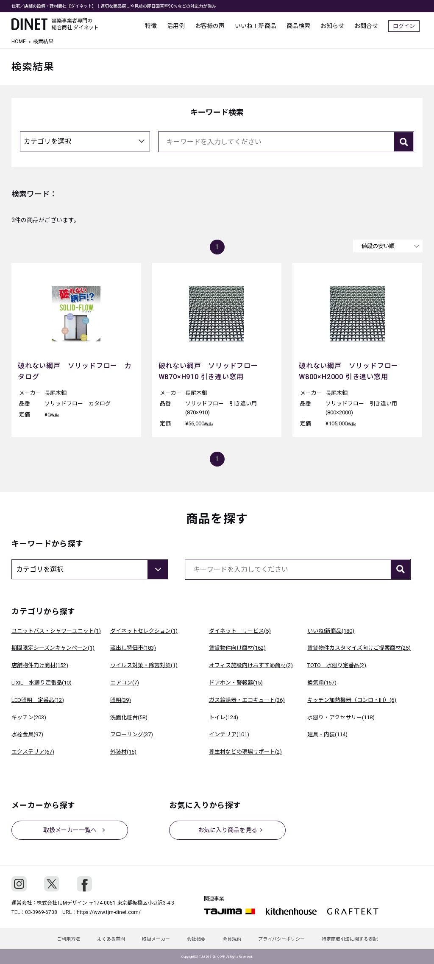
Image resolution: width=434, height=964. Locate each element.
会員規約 (232, 939)
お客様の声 (213, 25)
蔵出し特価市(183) (133, 648)
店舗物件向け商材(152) (39, 665)
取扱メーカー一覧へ (70, 830)
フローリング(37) (131, 734)
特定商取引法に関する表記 (350, 939)
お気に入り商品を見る (227, 830)
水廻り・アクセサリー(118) (341, 717)
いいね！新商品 (258, 25)
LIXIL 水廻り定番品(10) (41, 682)
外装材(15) (123, 752)
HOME (18, 42)
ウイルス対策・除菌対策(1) (144, 665)
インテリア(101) (229, 734)
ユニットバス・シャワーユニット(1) (56, 631)
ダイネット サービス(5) (240, 631)
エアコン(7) (124, 682)
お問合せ (369, 25)
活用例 (179, 25)
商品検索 (301, 25)
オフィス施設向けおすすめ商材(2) (251, 665)
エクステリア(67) (32, 752)
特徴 (154, 25)
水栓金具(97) (27, 734)
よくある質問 (111, 939)
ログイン (407, 25)
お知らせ (335, 25)
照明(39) (120, 700)
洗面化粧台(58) (128, 717)
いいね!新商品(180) (330, 631)
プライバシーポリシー (281, 939)
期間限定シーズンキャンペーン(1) (53, 648)
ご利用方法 (68, 939)
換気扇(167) (322, 682)
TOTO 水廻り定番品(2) (336, 665)
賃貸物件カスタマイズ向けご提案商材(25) (359, 648)
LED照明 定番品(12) (37, 700)
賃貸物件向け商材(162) (237, 648)
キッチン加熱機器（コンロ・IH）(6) (351, 700)
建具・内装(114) (327, 734)
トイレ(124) (223, 717)
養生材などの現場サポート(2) (245, 752)
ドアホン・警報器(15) (236, 682)
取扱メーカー (156, 939)
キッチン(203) (28, 717)
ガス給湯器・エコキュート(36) (247, 700)
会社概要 (196, 939)
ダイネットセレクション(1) (144, 631)
